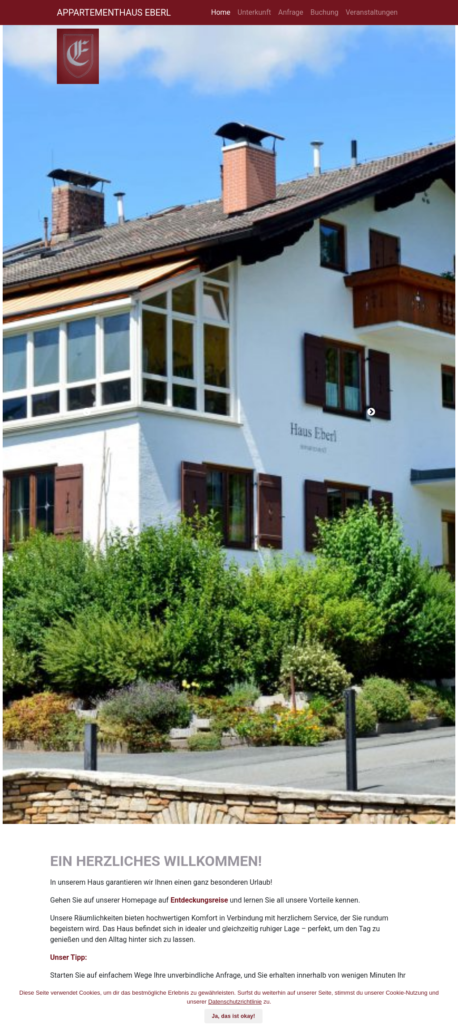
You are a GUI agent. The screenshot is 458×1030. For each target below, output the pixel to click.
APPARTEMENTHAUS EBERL (114, 12)
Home (220, 12)
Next (371, 412)
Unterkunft (254, 12)
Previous (86, 412)
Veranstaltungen (372, 12)
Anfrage (290, 12)
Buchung (324, 12)
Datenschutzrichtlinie (235, 1001)
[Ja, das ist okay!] (446, 1005)
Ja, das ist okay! (233, 1016)
